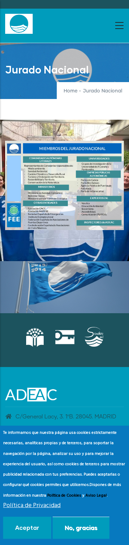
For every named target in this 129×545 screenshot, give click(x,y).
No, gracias (81, 527)
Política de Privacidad (32, 506)
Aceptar (27, 527)
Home (70, 91)
